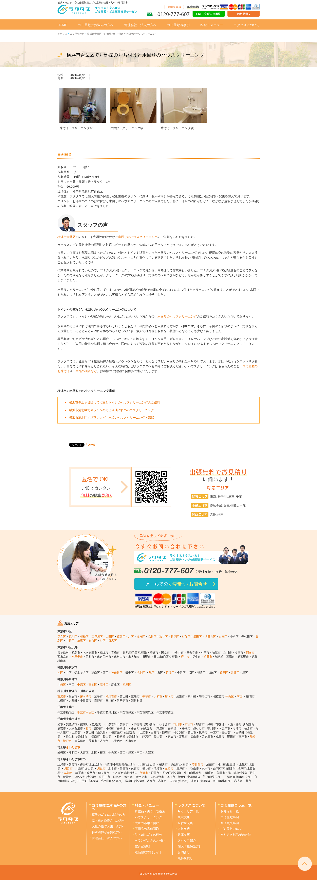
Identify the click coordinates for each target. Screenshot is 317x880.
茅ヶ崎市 (85, 696)
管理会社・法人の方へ (140, 25)
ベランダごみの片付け (150, 840)
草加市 (68, 772)
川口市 (68, 768)
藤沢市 (61, 696)
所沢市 (143, 772)
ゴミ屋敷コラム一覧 (236, 805)
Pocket (90, 444)
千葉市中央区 (85, 712)
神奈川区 (117, 672)
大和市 (158, 696)
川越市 (101, 768)
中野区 (70, 640)
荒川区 (73, 636)
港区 (103, 640)
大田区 (110, 636)
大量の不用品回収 (147, 823)
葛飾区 (121, 636)
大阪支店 (184, 828)
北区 (131, 636)
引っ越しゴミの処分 (148, 834)
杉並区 (186, 636)
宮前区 (93, 684)
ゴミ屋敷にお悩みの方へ (95, 25)
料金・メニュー (211, 25)
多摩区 (127, 684)
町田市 (208, 656)
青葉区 (235, 672)
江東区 (141, 636)
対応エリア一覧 (188, 811)
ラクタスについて (247, 25)
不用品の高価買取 (147, 828)
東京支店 (184, 817)
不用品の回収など (85, 371)
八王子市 (77, 656)
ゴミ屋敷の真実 (231, 828)
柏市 (88, 728)
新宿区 (175, 636)
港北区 (141, 672)
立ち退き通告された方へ (108, 820)
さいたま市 (73, 747)
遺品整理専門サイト (148, 852)
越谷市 (169, 768)
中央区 (229, 696)
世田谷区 (210, 636)
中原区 (81, 684)
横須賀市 (111, 696)
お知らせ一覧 (230, 811)
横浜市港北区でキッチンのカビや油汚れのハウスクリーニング (111, 410)
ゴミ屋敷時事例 (178, 25)
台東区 (223, 636)
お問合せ (184, 852)
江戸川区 (97, 636)
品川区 (152, 636)
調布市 (250, 652)
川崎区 (61, 684)
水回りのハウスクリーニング (137, 237)
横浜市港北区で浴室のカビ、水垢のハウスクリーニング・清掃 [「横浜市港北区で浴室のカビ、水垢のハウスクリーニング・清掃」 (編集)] (111, 417)
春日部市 (197, 764)
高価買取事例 (230, 823)
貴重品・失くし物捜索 (150, 811)
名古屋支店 (185, 823)
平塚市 (146, 696)
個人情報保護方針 (190, 846)
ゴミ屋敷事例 (230, 817)
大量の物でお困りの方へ (108, 826)
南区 (60, 672)
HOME (62, 25)
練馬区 (81, 640)
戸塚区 (170, 672)
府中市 (185, 656)
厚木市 (169, 696)
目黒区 (112, 640)
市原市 (189, 724)
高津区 (104, 684)
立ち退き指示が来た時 (236, 834)
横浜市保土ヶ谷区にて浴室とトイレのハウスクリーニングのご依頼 (114, 402)
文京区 (93, 640)
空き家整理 (142, 846)
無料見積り (185, 858)
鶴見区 (224, 672)
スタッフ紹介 (187, 840)
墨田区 (197, 636)
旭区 (151, 672)
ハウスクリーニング (148, 817)
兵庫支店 (184, 834)
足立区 (61, 636)
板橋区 (84, 636)
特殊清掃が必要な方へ (107, 832)
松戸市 (67, 740)
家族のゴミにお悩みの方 (108, 814)
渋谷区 (163, 636)
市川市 (177, 724)
